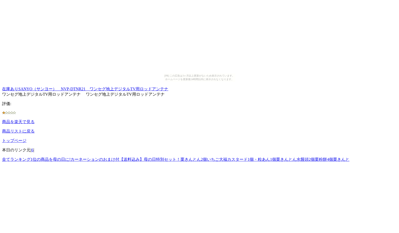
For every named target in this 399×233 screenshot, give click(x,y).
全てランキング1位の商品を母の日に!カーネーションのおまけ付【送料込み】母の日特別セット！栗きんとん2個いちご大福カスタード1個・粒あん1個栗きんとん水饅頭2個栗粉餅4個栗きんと (175, 159)
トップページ (14, 140)
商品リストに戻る (18, 131)
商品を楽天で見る (18, 122)
